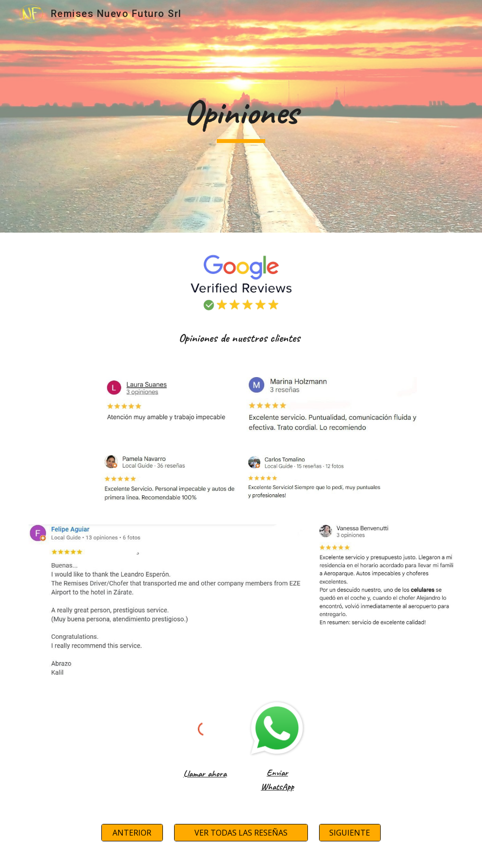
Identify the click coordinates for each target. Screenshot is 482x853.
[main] (241, 116)
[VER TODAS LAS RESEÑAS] (241, 833)
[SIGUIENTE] (350, 833)
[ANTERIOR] (132, 833)
